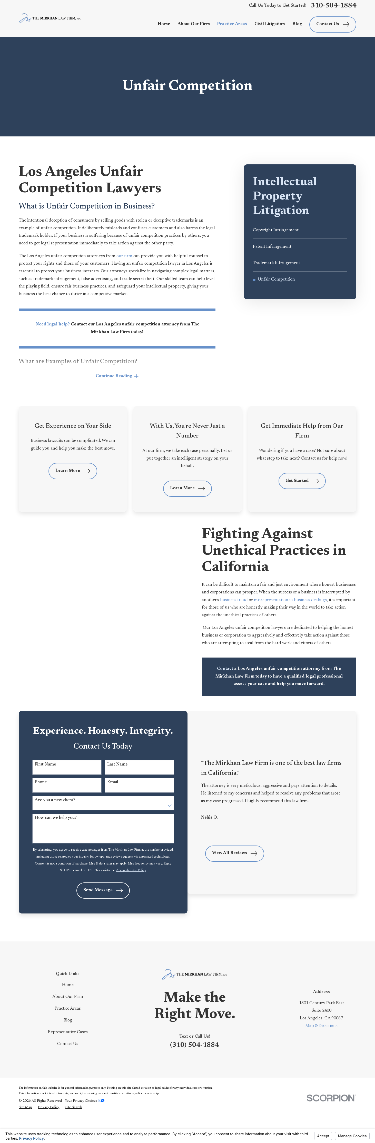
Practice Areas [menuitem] (232, 24)
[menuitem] (300, 230)
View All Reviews (233, 873)
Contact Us (332, 24)
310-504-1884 (333, 6)
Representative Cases (68, 1057)
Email (105, 794)
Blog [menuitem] (297, 24)
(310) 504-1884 (194, 1070)
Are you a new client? (54, 813)
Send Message (96, 915)
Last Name (110, 776)
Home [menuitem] (164, 24)
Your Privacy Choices (84, 1125)
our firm (124, 256)
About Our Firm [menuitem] (193, 24)
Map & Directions (321, 1051)
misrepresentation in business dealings (298, 600)
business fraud (242, 600)
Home (68, 1010)
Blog (68, 1045)
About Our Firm (67, 1021)
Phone (40, 794)
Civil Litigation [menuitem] (269, 24)
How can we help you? (55, 832)
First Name (44, 776)
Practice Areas (68, 1033)
